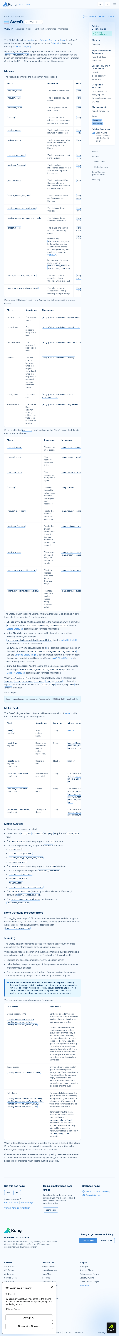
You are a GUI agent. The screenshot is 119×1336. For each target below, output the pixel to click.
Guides (29, 29)
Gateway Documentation (100, 34)
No (17, 1192)
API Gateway (10, 1270)
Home (6, 16)
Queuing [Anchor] (9, 938)
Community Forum (50, 1298)
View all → (84, 1285)
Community (47, 1294)
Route (63, 40)
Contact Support (91, 1195)
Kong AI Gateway (49, 1270)
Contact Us (47, 1321)
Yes (8, 1192)
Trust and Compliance (73, 1332)
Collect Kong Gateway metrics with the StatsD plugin (103, 137)
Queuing (96, 179)
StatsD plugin (22, 46)
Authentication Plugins (89, 1274)
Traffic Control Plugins (89, 1281)
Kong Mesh (47, 1274)
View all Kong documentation (17, 1208)
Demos (45, 1306)
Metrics (71, 730)
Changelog (63, 29)
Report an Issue (11, 1202)
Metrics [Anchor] (9, 71)
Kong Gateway (48, 1266)
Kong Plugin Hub (17, 16)
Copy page (32, 22)
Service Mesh (10, 1278)
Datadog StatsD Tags (25, 654)
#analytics (97, 120)
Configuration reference (45, 29)
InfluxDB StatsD (69, 640)
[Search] (100, 4)
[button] (77, 698)
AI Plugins (84, 1266)
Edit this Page (27, 1202)
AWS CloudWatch (61, 658)
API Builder (9, 1281)
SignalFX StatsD (14, 672)
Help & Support (49, 1317)
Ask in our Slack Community (96, 1191)
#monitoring (97, 124)
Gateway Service (48, 40)
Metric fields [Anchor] (11, 708)
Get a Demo (106, 1240)
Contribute (51, 1210)
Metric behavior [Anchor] (13, 823)
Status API (51, 255)
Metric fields (99, 161)
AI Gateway (9, 1274)
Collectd (55, 43)
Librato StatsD (13, 628)
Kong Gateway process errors (98, 173)
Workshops (47, 1313)
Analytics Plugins (87, 1270)
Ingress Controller (50, 1285)
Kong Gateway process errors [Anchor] (23, 912)
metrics (30, 40)
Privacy (57, 1332)
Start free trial (88, 1240)
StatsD (95, 152)
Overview (8, 29)
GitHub (45, 1302)
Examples (20, 29)
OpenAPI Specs (49, 1281)
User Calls (46, 1309)
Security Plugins (87, 1278)
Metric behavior (101, 167)
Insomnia (46, 1278)
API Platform (9, 1266)
